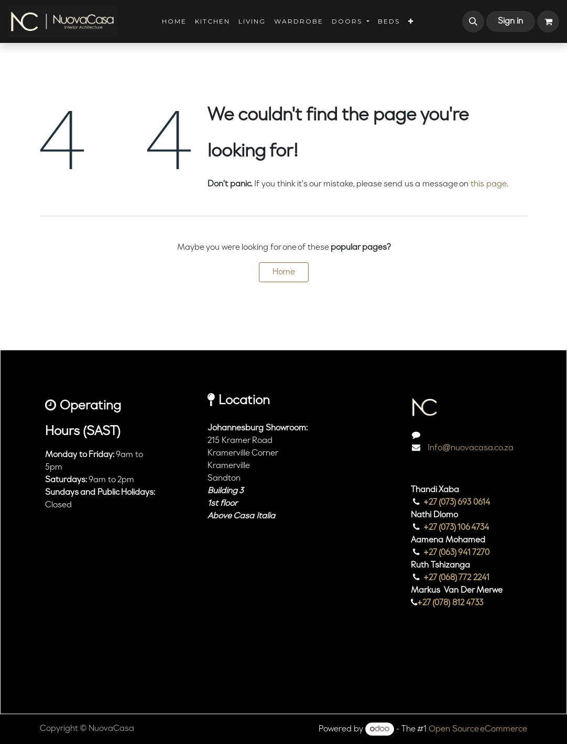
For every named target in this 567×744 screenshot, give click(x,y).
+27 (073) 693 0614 (457, 502)
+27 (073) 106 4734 (456, 528)
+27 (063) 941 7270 (456, 553)
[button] (473, 21)
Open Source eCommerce (478, 729)
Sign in (510, 21)
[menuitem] (174, 21)
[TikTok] (455, 669)
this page (489, 184)
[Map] (263, 589)
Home (283, 272)
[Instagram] (425, 669)
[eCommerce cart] (548, 21)
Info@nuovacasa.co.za (470, 448)
